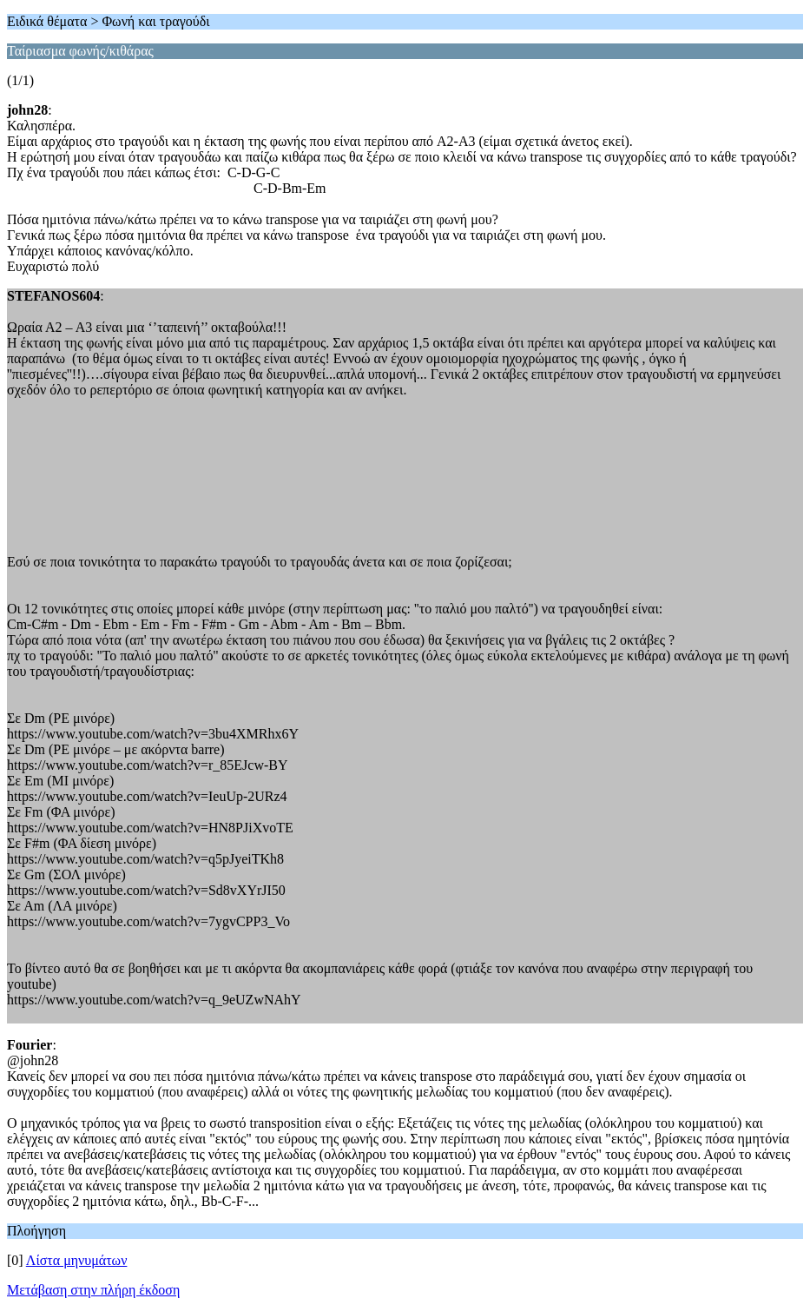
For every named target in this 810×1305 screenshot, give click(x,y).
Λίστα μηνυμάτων (77, 1260)
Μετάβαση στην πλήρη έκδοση (93, 1289)
